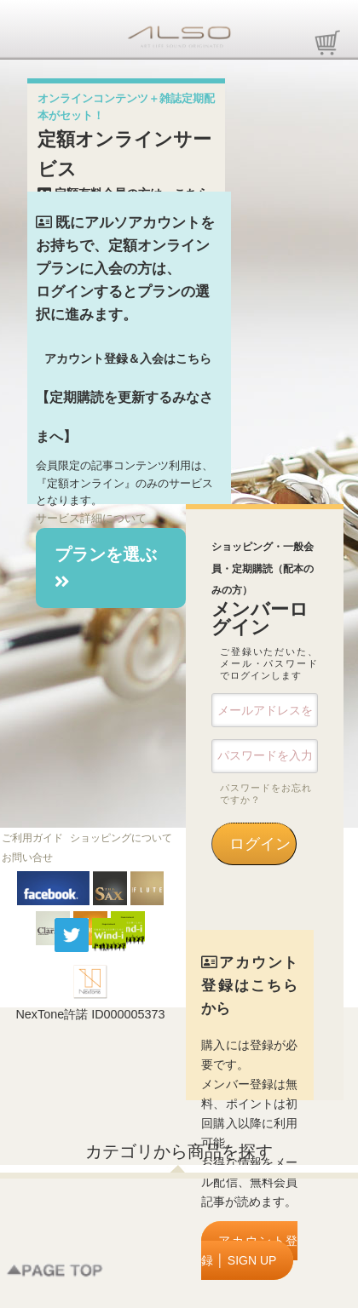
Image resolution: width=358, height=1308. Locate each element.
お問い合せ (27, 857)
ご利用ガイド (32, 838)
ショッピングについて (121, 838)
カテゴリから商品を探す (179, 1151)
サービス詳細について (91, 518)
